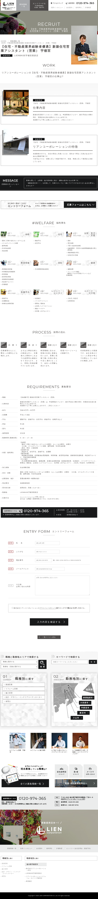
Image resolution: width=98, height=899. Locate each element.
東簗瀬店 (29, 881)
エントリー (78, 848)
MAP (63, 799)
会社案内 (69, 7)
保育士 (8, 701)
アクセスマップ (58, 3)
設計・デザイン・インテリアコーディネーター (24, 697)
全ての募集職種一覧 (30, 784)
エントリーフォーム (27, 497)
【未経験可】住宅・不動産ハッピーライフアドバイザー (80, 752)
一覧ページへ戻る (49, 637)
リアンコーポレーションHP (75, 799)
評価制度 (88, 7)
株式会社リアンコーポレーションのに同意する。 (50, 608)
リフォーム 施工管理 (38, 750)
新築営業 (9, 684)
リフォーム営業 (12, 689)
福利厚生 (79, 7)
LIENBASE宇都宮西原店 (34, 873)
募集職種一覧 (11, 848)
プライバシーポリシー (48, 608)
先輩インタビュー (57, 7)
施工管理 (9, 693)
